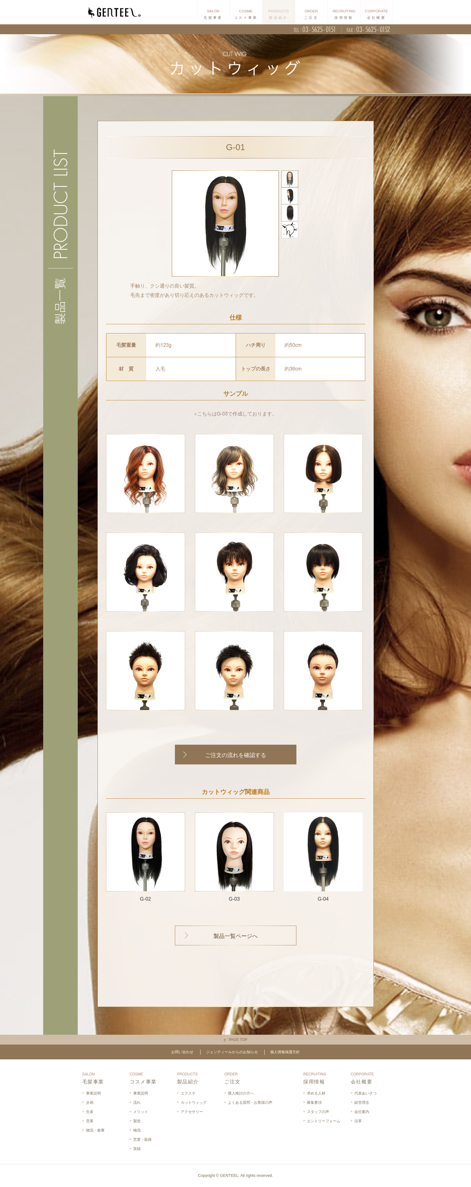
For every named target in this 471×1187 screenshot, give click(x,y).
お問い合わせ (182, 1052)
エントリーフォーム (323, 1121)
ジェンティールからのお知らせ (232, 1052)
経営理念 (361, 1102)
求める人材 (316, 1093)
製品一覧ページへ (235, 936)
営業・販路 (142, 1139)
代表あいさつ (365, 1093)
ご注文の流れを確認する (235, 755)
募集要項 (314, 1102)
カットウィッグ (194, 1102)
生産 (89, 1112)
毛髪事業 (93, 1078)
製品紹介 (188, 1078)
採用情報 (314, 1078)
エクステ (188, 1093)
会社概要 (362, 1078)
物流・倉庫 (95, 1130)
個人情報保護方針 (285, 1052)
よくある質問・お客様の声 (250, 1102)
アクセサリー (192, 1112)
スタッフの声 (318, 1112)
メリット (140, 1112)
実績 (137, 1149)
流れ (137, 1102)
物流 (137, 1130)
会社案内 (361, 1112)
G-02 (145, 857)
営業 (89, 1121)
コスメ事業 (143, 1078)
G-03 (234, 857)
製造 (137, 1121)
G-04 (323, 857)
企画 (89, 1102)
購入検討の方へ (241, 1093)
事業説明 (93, 1093)
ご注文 (232, 1078)
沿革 (358, 1121)
